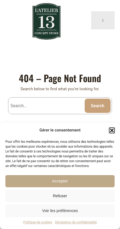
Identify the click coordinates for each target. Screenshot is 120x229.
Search (97, 105)
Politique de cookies (37, 222)
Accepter (60, 181)
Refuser (60, 195)
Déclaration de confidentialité (76, 222)
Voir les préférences (60, 210)
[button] (112, 130)
